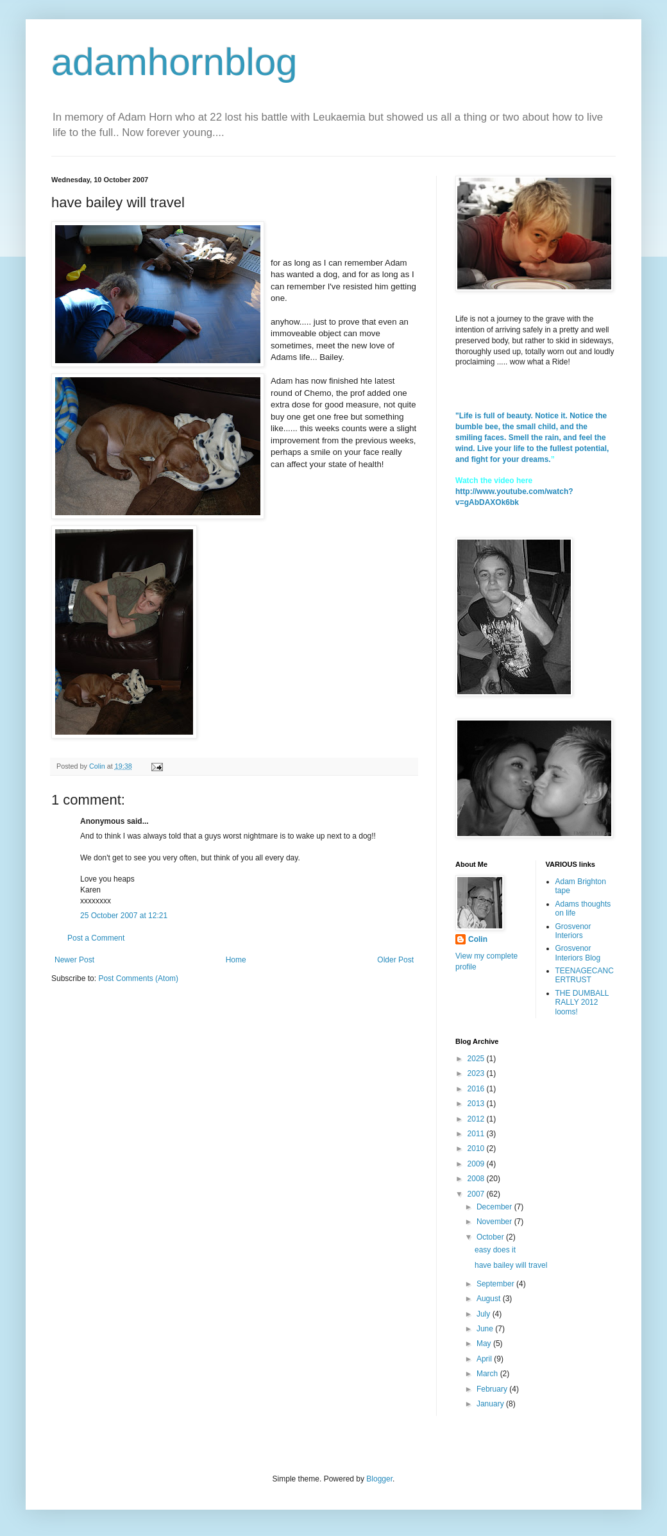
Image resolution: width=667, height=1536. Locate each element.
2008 (477, 1178)
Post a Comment (95, 938)
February (493, 1389)
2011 (477, 1133)
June (486, 1328)
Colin (477, 939)
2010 (477, 1148)
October (491, 1237)
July (485, 1314)
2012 (477, 1118)
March (488, 1373)
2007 (477, 1194)
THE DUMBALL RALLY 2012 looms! (582, 1002)
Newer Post (74, 959)
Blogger (379, 1478)
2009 (477, 1163)
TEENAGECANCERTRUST (584, 975)
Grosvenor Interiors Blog (578, 953)
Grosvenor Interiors (573, 931)
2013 (477, 1103)
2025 (477, 1058)
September (496, 1283)
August (490, 1298)
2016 (477, 1088)
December (495, 1206)
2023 (477, 1073)
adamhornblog (174, 61)
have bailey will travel (511, 1265)
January (491, 1403)
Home (236, 959)
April (485, 1358)
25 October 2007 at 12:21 (123, 915)
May (485, 1343)
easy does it (495, 1249)
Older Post (395, 959)
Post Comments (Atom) (138, 978)
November (495, 1221)
